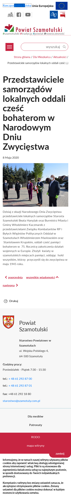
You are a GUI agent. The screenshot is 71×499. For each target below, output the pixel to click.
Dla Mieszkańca (42, 57)
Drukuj (13, 301)
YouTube (28, 15)
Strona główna (22, 57)
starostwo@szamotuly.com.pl (21, 400)
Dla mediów (35, 416)
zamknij (60, 453)
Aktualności (59, 57)
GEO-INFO (10, 15)
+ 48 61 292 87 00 (20, 378)
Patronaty (35, 424)
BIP (63, 15)
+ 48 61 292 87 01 (20, 385)
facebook (19, 15)
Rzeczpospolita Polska (17, 5)
